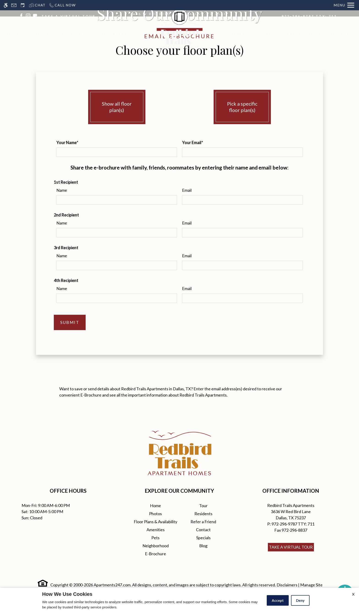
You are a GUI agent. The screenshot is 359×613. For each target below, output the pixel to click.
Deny (300, 600)
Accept (278, 600)
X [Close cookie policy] (353, 594)
